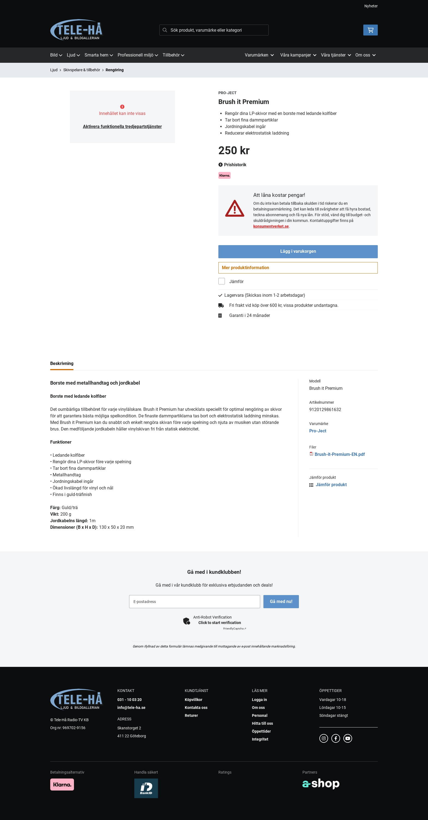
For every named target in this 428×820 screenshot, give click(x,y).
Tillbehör (174, 55)
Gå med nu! (282, 601)
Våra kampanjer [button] (298, 55)
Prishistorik (232, 164)
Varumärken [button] (259, 55)
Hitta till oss (262, 723)
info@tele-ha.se (131, 707)
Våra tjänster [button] (336, 55)
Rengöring (115, 70)
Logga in (259, 699)
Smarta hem (99, 55)
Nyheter (371, 6)
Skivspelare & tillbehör (81, 70)
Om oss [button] (365, 55)
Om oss (258, 707)
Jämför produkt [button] (328, 485)
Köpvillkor (193, 699)
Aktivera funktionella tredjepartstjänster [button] (122, 126)
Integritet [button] (260, 739)
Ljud (73, 55)
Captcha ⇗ (234, 628)
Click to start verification (219, 622)
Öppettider (261, 731)
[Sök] (214, 30)
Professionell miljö (138, 55)
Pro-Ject (317, 432)
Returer (191, 715)
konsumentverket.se (271, 226)
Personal (260, 715)
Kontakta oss (196, 707)
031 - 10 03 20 (129, 699)
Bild (56, 55)
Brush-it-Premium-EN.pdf (340, 455)
